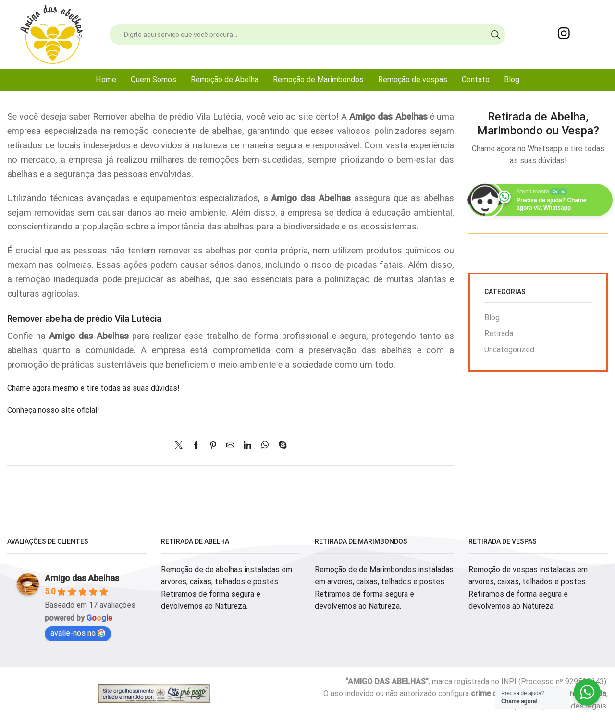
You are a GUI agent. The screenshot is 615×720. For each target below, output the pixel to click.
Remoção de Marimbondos (318, 79)
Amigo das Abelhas (82, 578)
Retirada (498, 333)
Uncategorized (509, 349)
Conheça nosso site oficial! (53, 410)
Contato (476, 79)
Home (106, 79)
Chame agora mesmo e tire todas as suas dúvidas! (93, 388)
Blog (511, 79)
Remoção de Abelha (224, 79)
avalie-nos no (77, 632)
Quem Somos (153, 79)
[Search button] (495, 34)
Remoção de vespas (412, 79)
